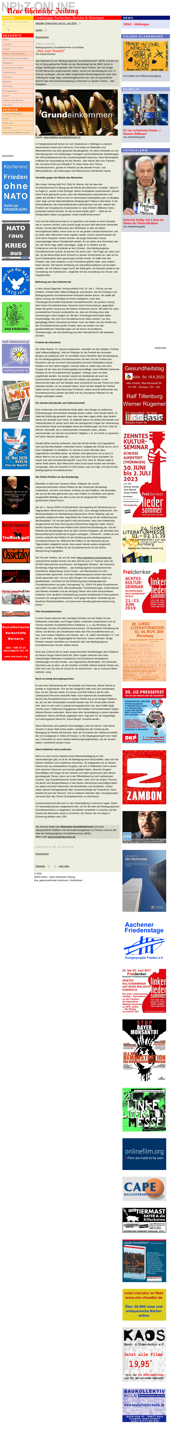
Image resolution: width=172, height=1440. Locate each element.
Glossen (7, 77)
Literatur (8, 105)
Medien (7, 82)
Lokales (7, 44)
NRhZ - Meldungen (136, 24)
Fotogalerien (10, 91)
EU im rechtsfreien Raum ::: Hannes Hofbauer (142, 132)
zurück (39, 30)
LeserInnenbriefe (12, 114)
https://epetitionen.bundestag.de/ (94, 557)
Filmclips (8, 86)
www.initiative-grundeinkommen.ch (62, 137)
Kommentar (9, 72)
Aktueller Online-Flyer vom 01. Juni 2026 (56, 23)
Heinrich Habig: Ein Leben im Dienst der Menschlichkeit (143, 221)
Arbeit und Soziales (14, 54)
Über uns (8, 123)
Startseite (40, 866)
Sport (6, 96)
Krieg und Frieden (13, 68)
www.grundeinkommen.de (61, 836)
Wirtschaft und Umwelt (15, 58)
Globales (8, 63)
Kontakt (7, 128)
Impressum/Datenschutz (16, 132)
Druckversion (42, 37)
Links (6, 118)
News (6, 39)
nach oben (64, 866)
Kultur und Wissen (13, 100)
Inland (6, 49)
